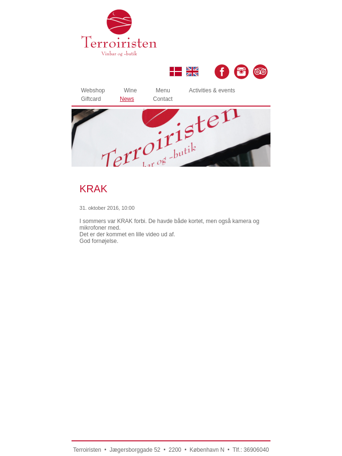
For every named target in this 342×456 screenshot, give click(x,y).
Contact (162, 99)
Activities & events (212, 90)
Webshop (93, 90)
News (127, 99)
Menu (163, 90)
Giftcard (91, 99)
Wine (130, 90)
